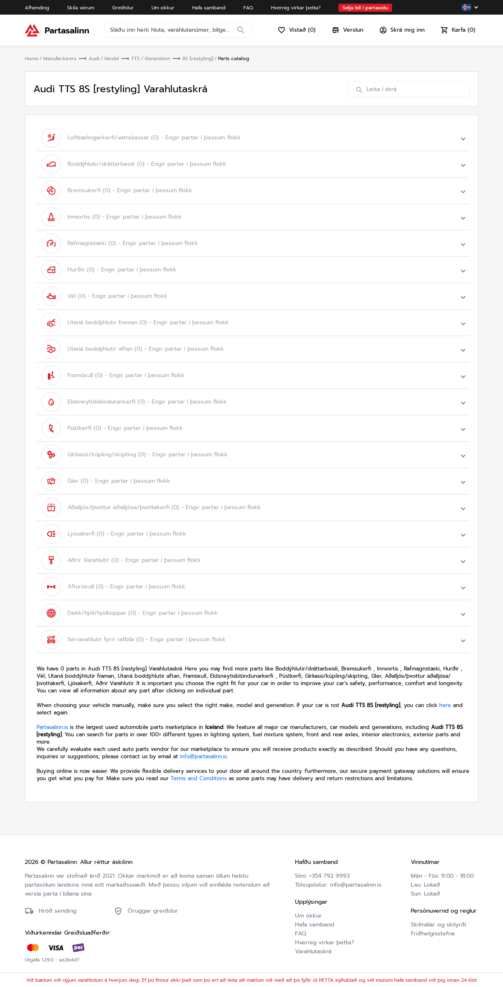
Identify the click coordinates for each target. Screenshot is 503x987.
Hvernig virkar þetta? (324, 942)
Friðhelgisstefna (433, 933)
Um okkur (308, 915)
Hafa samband (314, 924)
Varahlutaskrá (313, 951)
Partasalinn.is (52, 727)
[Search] (241, 30)
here (445, 705)
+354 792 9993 (329, 876)
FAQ (300, 933)
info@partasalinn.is (203, 756)
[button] (253, 138)
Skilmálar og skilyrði (438, 924)
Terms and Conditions (199, 778)
